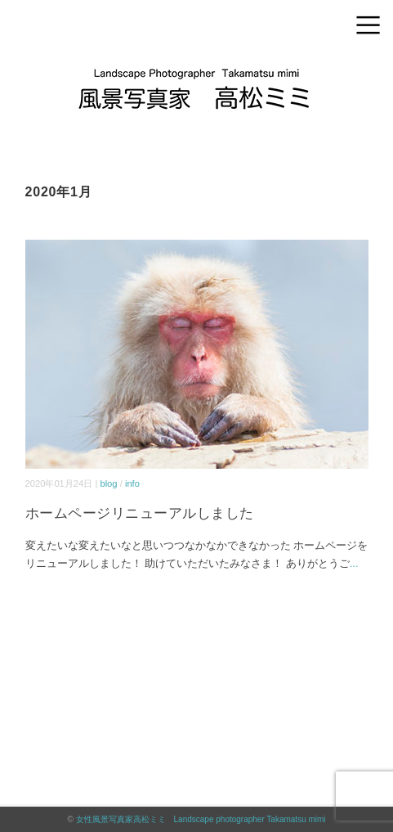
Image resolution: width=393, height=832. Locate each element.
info (132, 483)
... (354, 563)
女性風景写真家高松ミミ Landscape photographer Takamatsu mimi (201, 819)
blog (108, 483)
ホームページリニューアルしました (139, 513)
